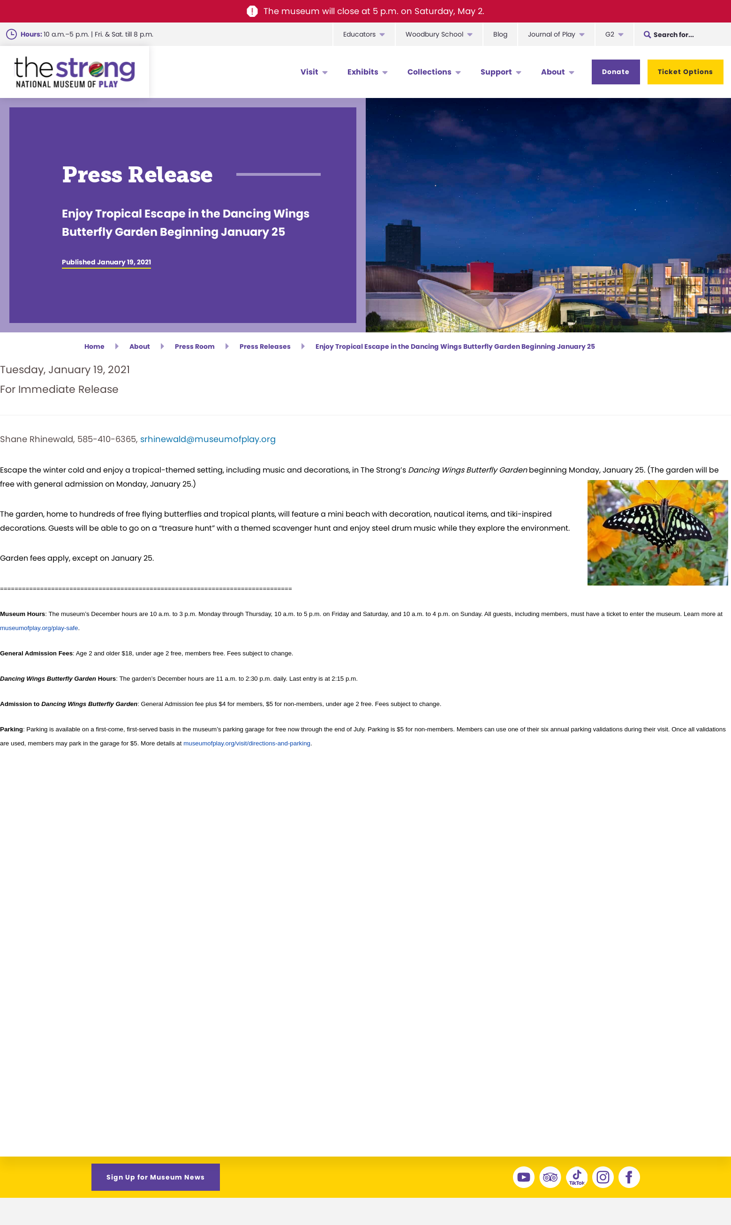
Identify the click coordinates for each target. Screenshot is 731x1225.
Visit (309, 72)
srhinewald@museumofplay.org (208, 441)
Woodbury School (434, 34)
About (553, 72)
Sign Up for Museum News (155, 1179)
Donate (616, 71)
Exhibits (362, 72)
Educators (359, 34)
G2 (609, 34)
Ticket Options (685, 71)
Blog (500, 34)
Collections (429, 72)
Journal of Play (551, 34)
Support (496, 72)
